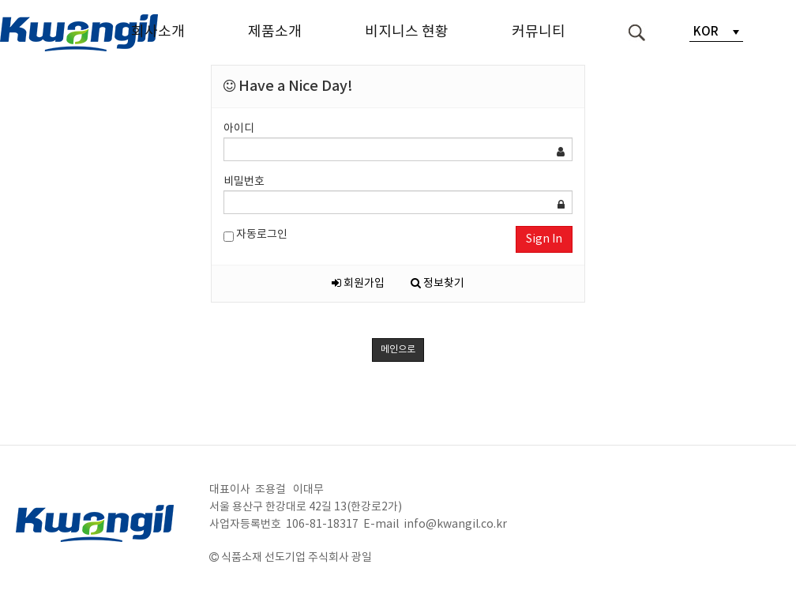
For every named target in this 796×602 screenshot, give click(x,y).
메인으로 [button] (398, 349)
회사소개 (158, 32)
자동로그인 (255, 235)
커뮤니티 (538, 32)
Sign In (544, 239)
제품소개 (275, 32)
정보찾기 (437, 283)
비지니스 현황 (407, 32)
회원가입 (358, 283)
